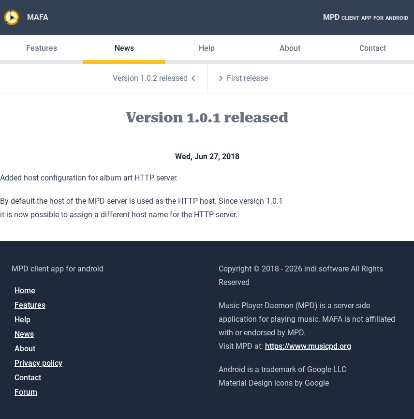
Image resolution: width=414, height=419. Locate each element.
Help (207, 48)
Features (41, 48)
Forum (26, 392)
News (124, 48)
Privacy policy (38, 363)
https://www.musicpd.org (308, 346)
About (290, 48)
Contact (372, 48)
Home (25, 290)
